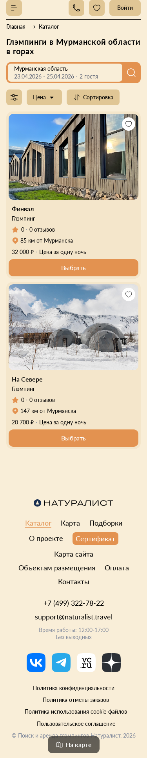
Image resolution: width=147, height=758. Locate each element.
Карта (70, 523)
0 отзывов (42, 229)
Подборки (105, 523)
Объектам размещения (56, 567)
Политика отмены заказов (76, 699)
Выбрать (73, 267)
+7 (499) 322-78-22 (74, 603)
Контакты (73, 581)
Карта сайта (73, 554)
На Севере (27, 379)
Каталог (38, 523)
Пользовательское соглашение (76, 723)
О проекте (46, 538)
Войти (125, 7)
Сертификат (95, 538)
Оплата (117, 567)
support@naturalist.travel (74, 616)
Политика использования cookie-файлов (76, 711)
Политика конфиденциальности (73, 688)
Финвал (23, 208)
